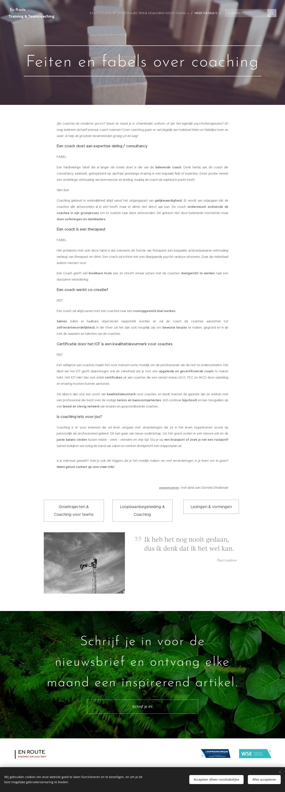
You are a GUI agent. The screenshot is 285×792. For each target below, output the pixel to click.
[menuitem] (102, 13)
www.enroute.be (169, 487)
